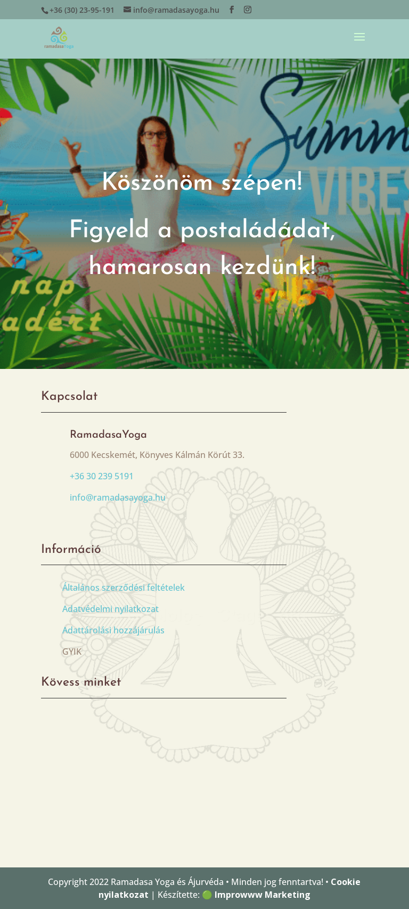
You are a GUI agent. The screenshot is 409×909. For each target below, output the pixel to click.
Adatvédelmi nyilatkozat (110, 609)
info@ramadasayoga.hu (118, 497)
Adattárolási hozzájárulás (113, 630)
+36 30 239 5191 (102, 476)
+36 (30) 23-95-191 (82, 10)
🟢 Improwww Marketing (256, 894)
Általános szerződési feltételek (123, 587)
